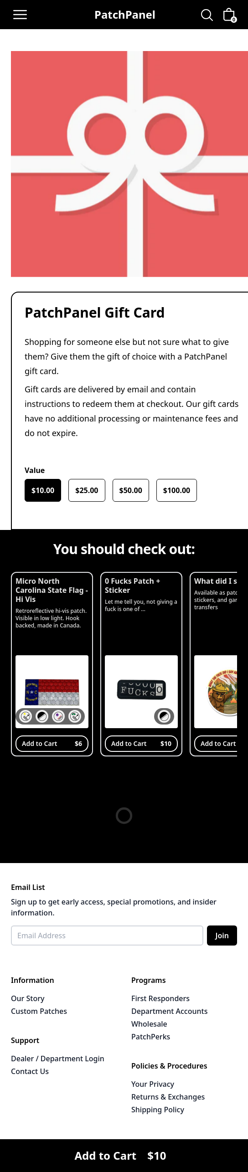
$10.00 (42, 490)
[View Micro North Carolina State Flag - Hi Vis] (52, 664)
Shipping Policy (157, 1110)
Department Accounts (169, 1011)
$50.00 (130, 490)
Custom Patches (39, 1011)
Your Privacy (152, 1084)
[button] (25, 716)
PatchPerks (150, 1037)
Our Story (27, 998)
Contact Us (30, 1071)
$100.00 (176, 490)
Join (222, 935)
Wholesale (149, 1024)
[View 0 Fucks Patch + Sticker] (141, 664)
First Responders (160, 998)
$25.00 (86, 490)
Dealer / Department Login (57, 1059)
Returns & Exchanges (168, 1097)
